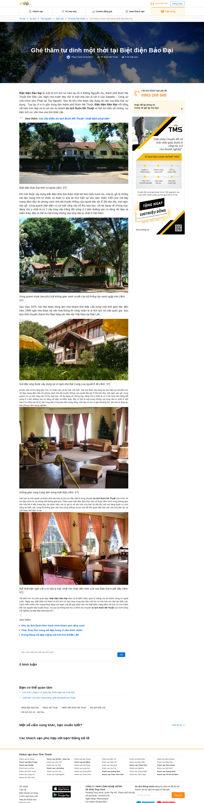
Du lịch (33, 19)
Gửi (120, 655)
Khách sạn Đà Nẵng (82, 762)
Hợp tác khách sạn (27, 799)
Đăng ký (178, 795)
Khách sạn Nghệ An (137, 768)
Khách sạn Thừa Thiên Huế (112, 774)
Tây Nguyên (46, 19)
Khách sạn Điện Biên (137, 762)
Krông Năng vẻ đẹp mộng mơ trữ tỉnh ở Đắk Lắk (50, 634)
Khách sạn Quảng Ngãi (138, 771)
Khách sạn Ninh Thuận (27, 771)
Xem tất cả (178, 725)
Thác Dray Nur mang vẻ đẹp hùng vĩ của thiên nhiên (52, 630)
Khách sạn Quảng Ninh (166, 771)
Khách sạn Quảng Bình (82, 771)
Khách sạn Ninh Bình (165, 768)
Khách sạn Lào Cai (109, 768)
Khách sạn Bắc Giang (82, 759)
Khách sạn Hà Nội (26, 765)
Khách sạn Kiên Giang (166, 765)
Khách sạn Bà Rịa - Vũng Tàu (58, 759)
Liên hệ (22, 790)
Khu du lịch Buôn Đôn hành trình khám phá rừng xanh (53, 625)
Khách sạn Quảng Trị (27, 774)
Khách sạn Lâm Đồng (55, 768)
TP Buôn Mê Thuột (76, 19)
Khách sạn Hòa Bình (109, 765)
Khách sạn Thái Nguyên (55, 774)
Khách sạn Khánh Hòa (138, 765)
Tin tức (22, 19)
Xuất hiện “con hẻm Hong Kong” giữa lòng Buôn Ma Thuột (48, 698)
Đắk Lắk (60, 19)
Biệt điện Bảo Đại (30, 707)
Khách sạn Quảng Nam (111, 771)
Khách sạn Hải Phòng (82, 765)
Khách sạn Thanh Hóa (82, 774)
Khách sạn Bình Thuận (28, 762)
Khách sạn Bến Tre (109, 759)
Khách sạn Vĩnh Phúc (27, 777)
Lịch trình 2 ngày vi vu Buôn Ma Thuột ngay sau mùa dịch (48, 692)
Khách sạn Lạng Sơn (82, 768)
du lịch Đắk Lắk (98, 707)
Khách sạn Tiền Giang (138, 774)
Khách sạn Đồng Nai (164, 762)
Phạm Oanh (76, 57)
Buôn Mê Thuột (51, 707)
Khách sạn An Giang (26, 759)
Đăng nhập (177, 3)
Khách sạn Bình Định (137, 759)
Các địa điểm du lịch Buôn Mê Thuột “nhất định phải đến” (74, 118)
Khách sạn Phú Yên (54, 771)
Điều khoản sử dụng (28, 793)
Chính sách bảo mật (28, 796)
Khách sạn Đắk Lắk (109, 762)
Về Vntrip (23, 786)
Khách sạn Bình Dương (165, 759)
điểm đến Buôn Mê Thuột (74, 707)
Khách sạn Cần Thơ (54, 762)
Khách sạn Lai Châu (26, 768)
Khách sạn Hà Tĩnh (54, 765)
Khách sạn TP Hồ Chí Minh (167, 774)
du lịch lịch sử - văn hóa (33, 712)
